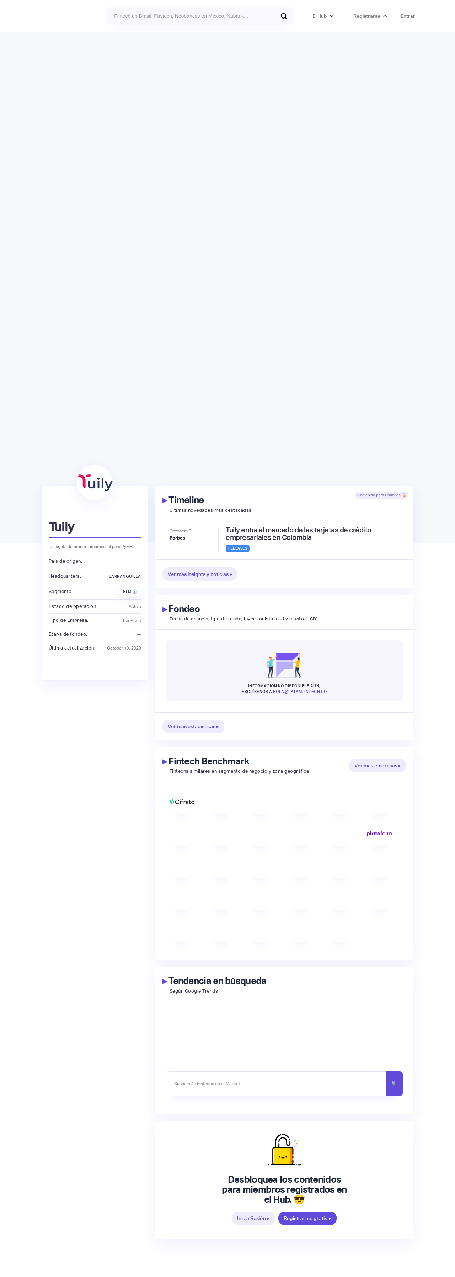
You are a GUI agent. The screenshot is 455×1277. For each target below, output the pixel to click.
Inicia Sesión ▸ (253, 1218)
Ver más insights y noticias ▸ (200, 574)
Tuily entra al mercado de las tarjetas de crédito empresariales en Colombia (298, 533)
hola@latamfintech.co (300, 691)
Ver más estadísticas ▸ (193, 726)
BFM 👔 (130, 591)
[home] (61, 16)
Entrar (408, 16)
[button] (323, 16)
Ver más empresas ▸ (377, 765)
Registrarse (366, 16)
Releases (237, 548)
